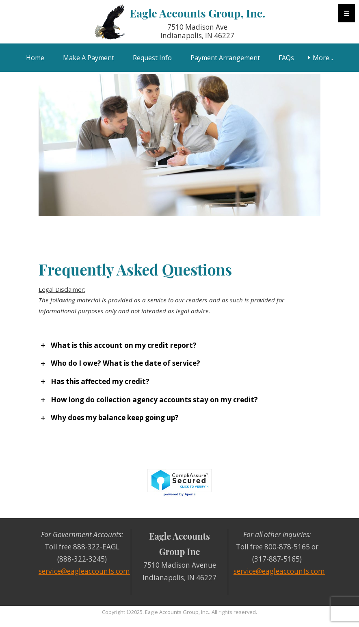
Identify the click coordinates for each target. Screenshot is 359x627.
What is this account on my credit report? (124, 345)
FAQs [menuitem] (286, 57)
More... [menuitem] (323, 57)
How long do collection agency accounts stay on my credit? (154, 399)
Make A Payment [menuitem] (88, 57)
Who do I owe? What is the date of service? (125, 363)
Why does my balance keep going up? (115, 417)
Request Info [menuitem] (152, 57)
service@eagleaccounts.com (84, 571)
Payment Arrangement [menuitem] (225, 57)
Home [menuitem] (35, 57)
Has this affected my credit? (100, 381)
